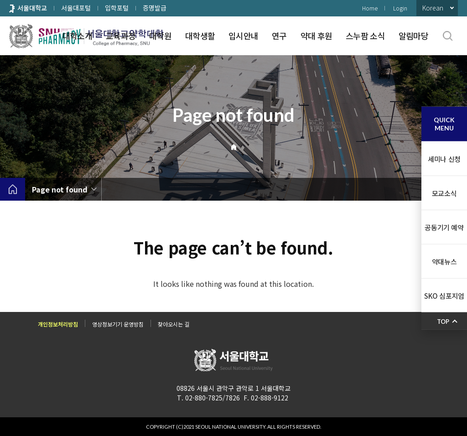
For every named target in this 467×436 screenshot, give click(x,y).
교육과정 (120, 36)
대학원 (160, 36)
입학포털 (117, 7)
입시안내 (243, 36)
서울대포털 (76, 7)
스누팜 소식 (365, 36)
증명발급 (154, 7)
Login (400, 8)
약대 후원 (316, 36)
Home (370, 8)
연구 (279, 36)
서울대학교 (32, 7)
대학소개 (77, 36)
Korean (432, 7)
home (12, 189)
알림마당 (413, 36)
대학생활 (200, 36)
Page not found (60, 189)
